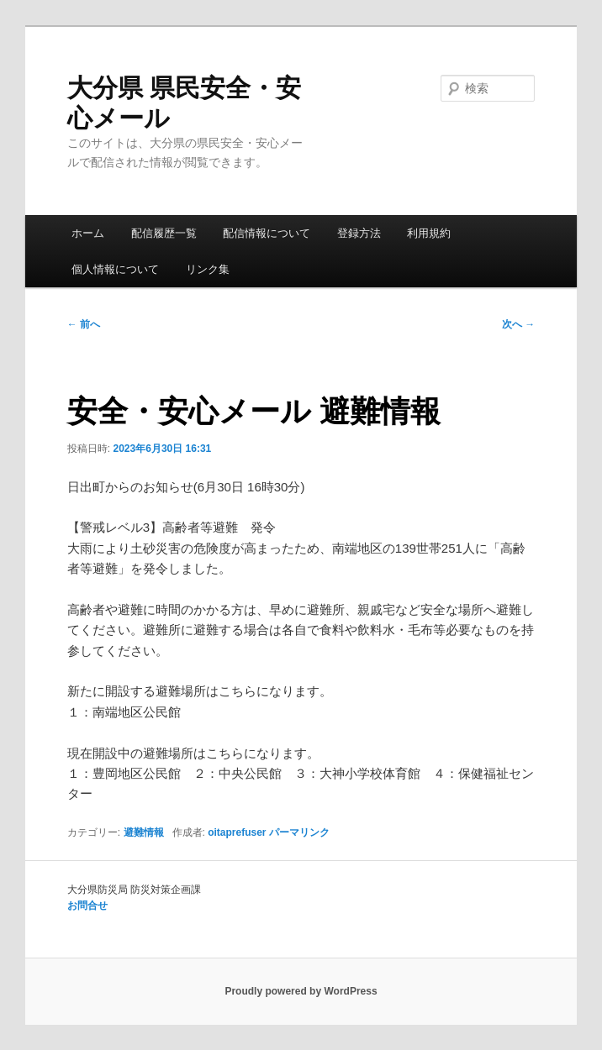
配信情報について (266, 233)
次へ (518, 324)
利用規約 (429, 233)
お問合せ (87, 905)
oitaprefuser (237, 832)
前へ (83, 324)
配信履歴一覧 (164, 233)
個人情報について (115, 269)
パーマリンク (299, 832)
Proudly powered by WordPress (300, 991)
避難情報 (144, 832)
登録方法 (359, 233)
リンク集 (208, 269)
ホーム (87, 233)
